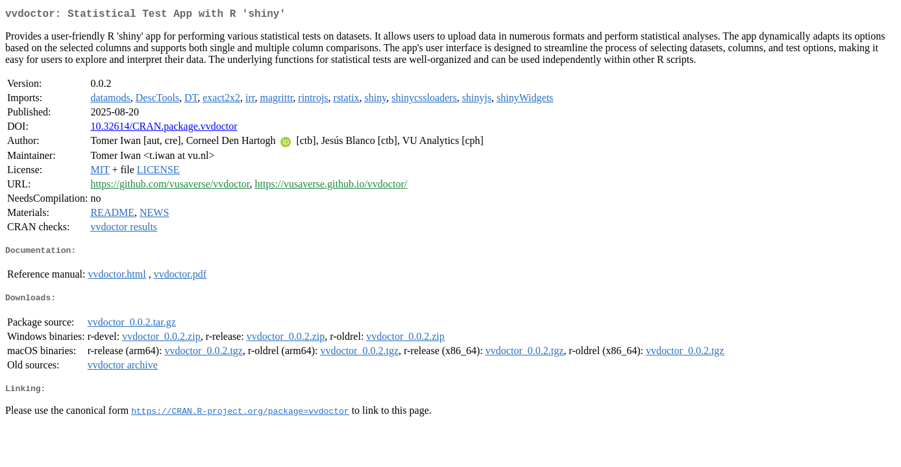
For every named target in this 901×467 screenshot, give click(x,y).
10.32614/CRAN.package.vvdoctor (163, 128)
